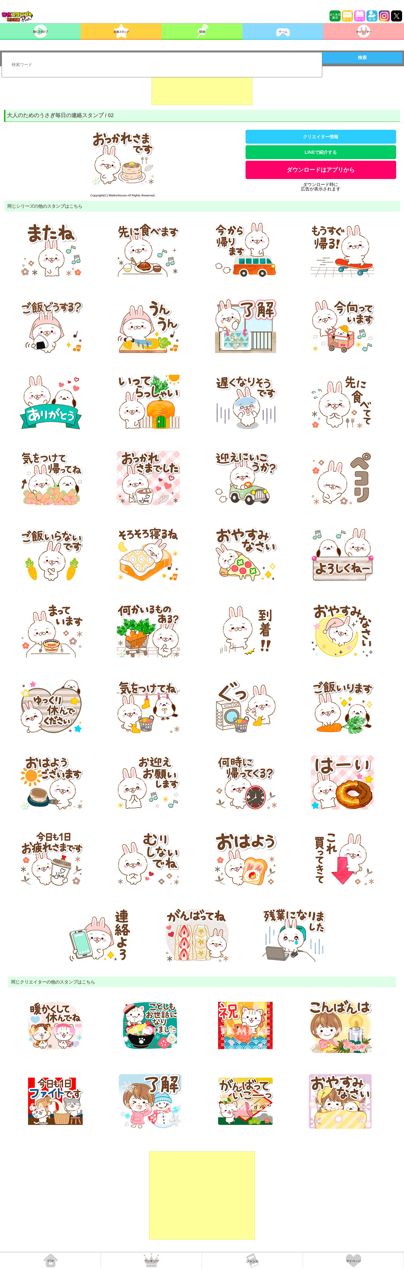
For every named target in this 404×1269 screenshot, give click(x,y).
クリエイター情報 (320, 136)
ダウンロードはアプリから (321, 170)
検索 (362, 57)
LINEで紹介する (321, 152)
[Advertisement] (202, 89)
